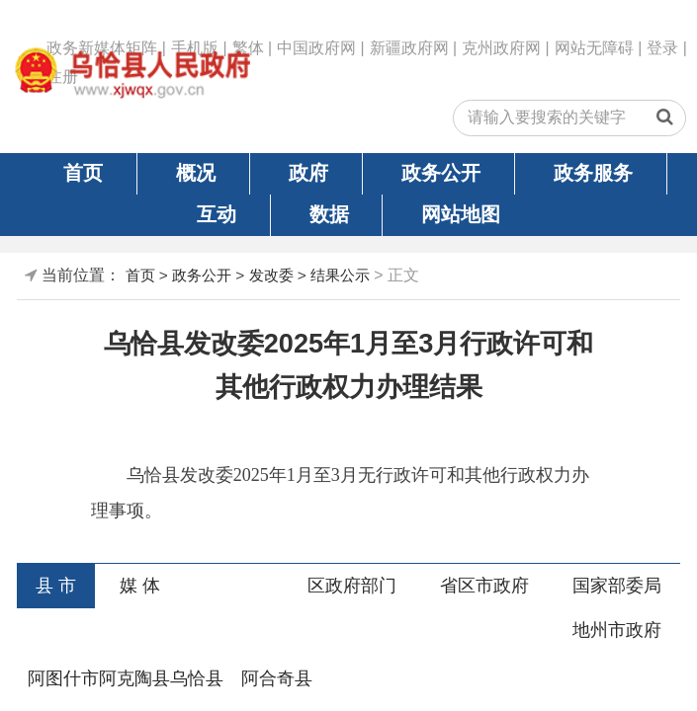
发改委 (271, 275)
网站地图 (460, 214)
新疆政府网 (409, 48)
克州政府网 (501, 48)
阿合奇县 (276, 678)
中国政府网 (316, 48)
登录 (662, 48)
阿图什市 (63, 678)
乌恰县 (196, 678)
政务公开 (440, 173)
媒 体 (140, 585)
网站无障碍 (594, 48)
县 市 (56, 585)
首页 (83, 173)
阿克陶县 (134, 678)
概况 (196, 173)
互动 (216, 214)
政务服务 (593, 173)
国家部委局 (616, 585)
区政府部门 (351, 585)
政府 (308, 173)
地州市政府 (616, 630)
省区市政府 (484, 585)
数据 (329, 214)
